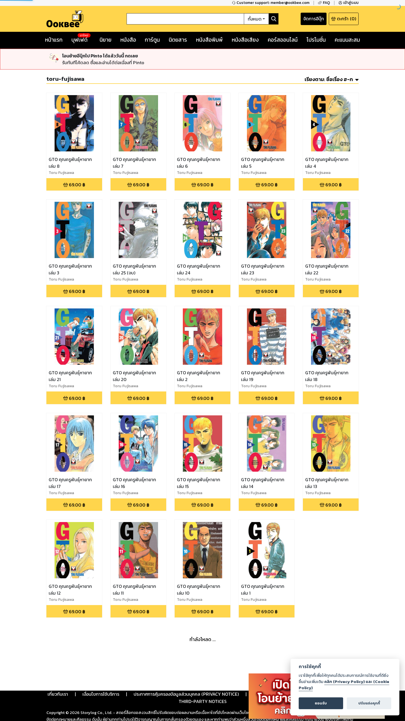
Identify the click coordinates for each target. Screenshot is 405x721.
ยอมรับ (321, 703)
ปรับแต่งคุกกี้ (369, 703)
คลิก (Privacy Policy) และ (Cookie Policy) (344, 685)
